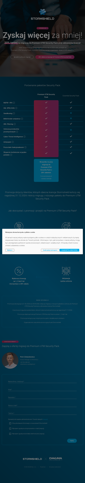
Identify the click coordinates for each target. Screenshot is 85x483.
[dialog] (42, 241)
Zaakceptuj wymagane (50, 250)
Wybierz (9, 250)
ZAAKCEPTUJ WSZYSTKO (69, 250)
